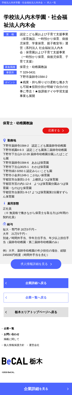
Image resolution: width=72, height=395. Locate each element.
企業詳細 (36, 389)
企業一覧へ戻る (36, 297)
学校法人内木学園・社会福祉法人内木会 (22, 2)
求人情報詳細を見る (34, 264)
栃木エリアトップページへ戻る (36, 312)
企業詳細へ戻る (36, 283)
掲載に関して (11, 339)
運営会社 (34, 345)
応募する (54, 130)
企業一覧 (9, 328)
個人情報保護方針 (14, 345)
